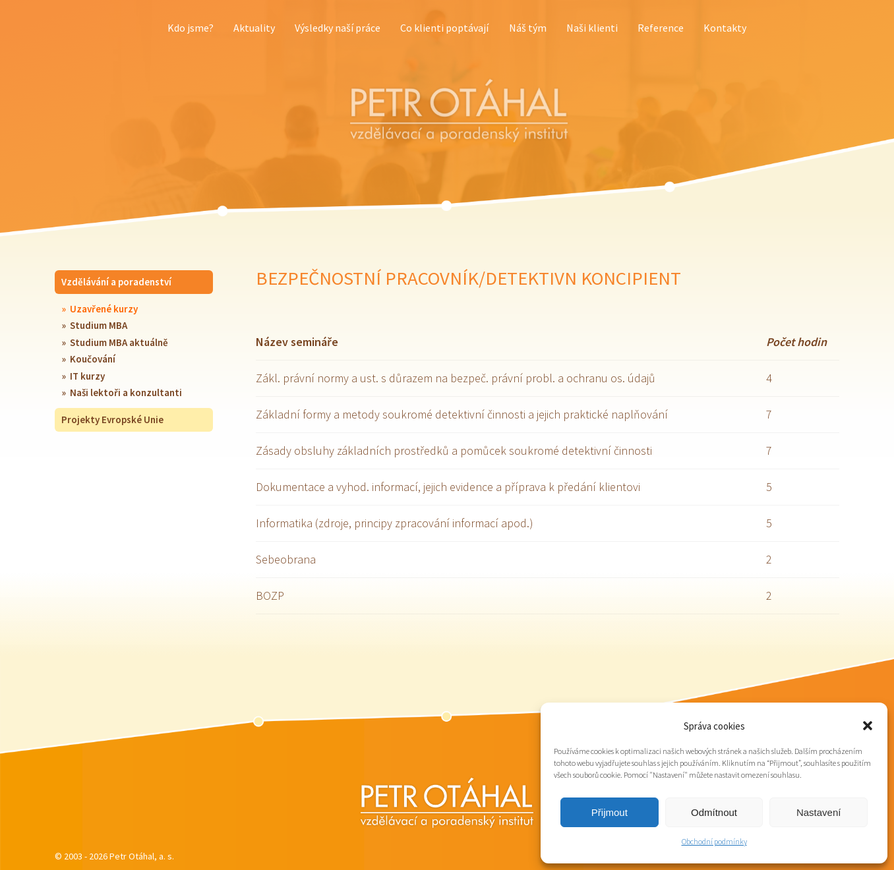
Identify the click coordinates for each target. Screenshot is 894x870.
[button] (867, 725)
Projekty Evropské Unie (112, 419)
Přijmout (609, 812)
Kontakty (724, 27)
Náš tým (528, 27)
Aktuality (254, 27)
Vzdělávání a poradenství (116, 282)
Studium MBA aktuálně (119, 342)
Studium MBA (98, 325)
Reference (661, 27)
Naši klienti (592, 27)
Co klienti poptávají (444, 27)
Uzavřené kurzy (104, 309)
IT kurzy (87, 376)
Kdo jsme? (190, 27)
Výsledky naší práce (337, 27)
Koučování (92, 359)
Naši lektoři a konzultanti (126, 392)
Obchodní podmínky (714, 841)
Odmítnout (714, 812)
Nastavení (818, 812)
